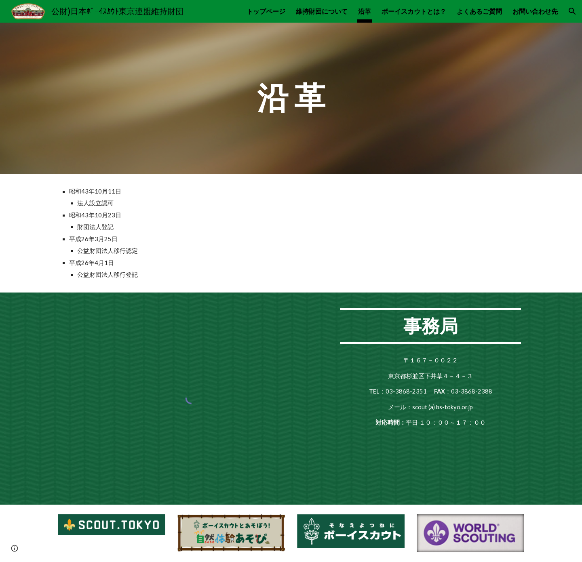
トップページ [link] (266, 11)
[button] (572, 11)
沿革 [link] (364, 11)
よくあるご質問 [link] (479, 11)
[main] (291, 98)
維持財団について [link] (322, 11)
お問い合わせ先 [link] (535, 11)
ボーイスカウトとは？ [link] (414, 11)
